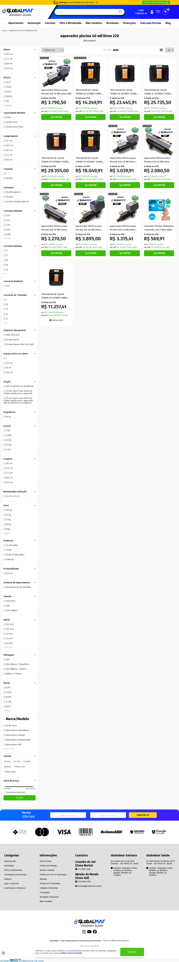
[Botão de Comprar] (56, 117)
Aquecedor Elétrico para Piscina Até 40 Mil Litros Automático (123, 160)
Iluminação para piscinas (15, 874)
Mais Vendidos (94, 23)
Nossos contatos (47, 870)
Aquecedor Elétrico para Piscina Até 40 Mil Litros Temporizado (89, 228)
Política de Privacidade (50, 883)
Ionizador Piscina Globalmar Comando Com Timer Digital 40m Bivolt (159, 228)
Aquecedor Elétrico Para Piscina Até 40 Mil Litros (157, 160)
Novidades (112, 23)
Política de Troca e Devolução (53, 874)
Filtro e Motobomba (70, 23)
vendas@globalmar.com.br (88, 886)
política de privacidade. (71, 953)
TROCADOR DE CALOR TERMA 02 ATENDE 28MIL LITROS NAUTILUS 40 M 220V (54, 296)
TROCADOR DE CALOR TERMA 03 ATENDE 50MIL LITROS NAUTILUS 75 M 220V (91, 92)
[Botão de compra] (80, 58)
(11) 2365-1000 (82, 869)
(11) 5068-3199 (83, 881)
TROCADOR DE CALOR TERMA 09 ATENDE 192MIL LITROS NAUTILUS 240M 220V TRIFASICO (55, 160)
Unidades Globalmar (49, 888)
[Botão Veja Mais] (56, 117)
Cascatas (50, 23)
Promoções (129, 23)
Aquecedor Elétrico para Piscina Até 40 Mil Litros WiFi (56, 92)
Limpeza (8, 879)
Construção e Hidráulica (14, 888)
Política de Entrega (48, 866)
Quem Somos (46, 861)
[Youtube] (89, 932)
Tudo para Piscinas (150, 23)
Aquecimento (15, 23)
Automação (34, 23)
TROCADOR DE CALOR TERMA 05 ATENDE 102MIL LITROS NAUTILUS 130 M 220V (89, 160)
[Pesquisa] (120, 12)
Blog (168, 23)
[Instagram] (84, 932)
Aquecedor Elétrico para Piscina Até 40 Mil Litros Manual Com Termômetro (54, 228)
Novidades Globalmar (49, 897)
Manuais (43, 879)
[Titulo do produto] (56, 73)
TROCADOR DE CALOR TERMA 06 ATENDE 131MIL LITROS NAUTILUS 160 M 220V (123, 92)
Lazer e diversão (11, 883)
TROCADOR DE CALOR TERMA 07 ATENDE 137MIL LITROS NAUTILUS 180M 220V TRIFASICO (157, 92)
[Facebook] (95, 932)
